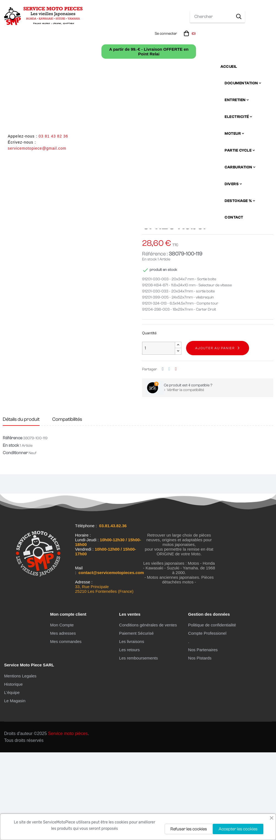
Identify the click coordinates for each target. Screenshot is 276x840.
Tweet (169, 456)
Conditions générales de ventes (148, 712)
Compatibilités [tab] (67, 507)
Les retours (129, 737)
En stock (149, 347)
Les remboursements (138, 745)
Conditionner (15, 540)
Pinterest (176, 456)
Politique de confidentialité (212, 712)
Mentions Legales (20, 763)
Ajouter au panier (215, 436)
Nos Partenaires (203, 737)
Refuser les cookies (188, 828)
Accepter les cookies (238, 828)
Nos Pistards (199, 745)
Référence (12, 525)
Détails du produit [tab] (21, 507)
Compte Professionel (207, 720)
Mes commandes (65, 729)
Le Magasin (15, 788)
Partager (163, 456)
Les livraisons (131, 729)
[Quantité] (158, 435)
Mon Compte (62, 712)
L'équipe (12, 780)
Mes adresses (63, 720)
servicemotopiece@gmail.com (37, 148)
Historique (13, 771)
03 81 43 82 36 (53, 136)
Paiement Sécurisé (136, 720)
